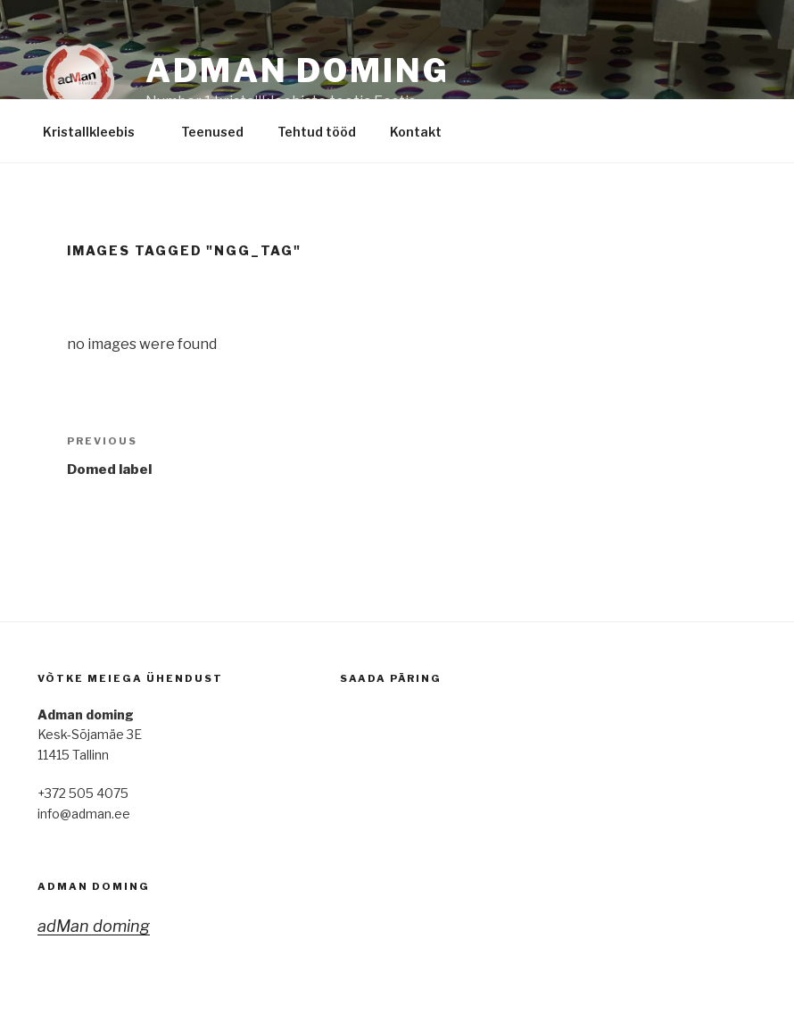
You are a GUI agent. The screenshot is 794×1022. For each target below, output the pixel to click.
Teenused (212, 131)
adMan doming (93, 886)
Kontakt (424, 131)
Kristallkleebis (97, 131)
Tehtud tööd (316, 131)
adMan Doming (297, 70)
